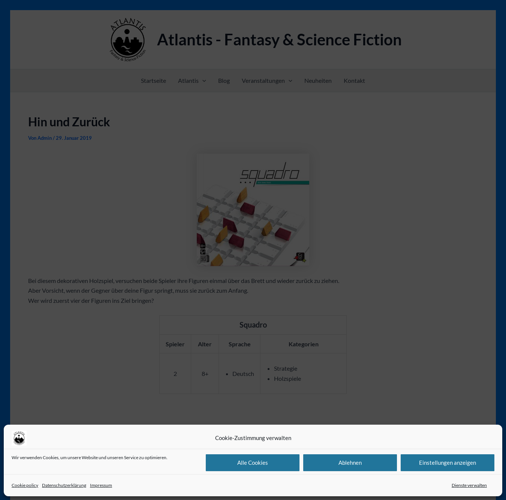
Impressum (101, 485)
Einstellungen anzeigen (447, 462)
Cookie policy (25, 485)
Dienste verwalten (469, 485)
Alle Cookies (252, 462)
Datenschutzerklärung (64, 485)
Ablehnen (350, 462)
